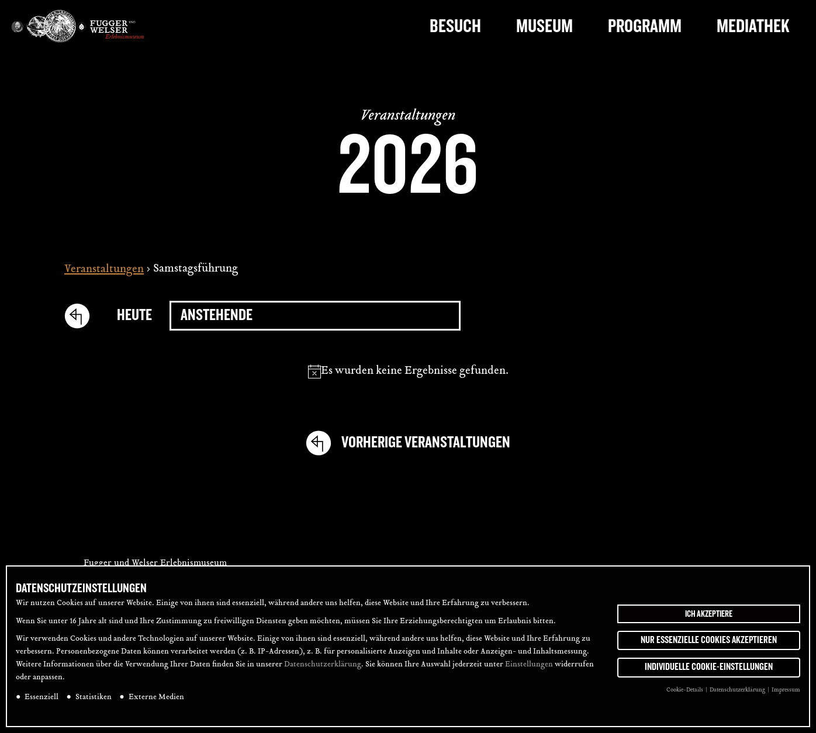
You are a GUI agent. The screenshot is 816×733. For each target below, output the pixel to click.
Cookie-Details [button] (685, 690)
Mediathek (753, 26)
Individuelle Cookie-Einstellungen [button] (709, 667)
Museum (544, 26)
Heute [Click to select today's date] (134, 315)
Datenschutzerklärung (322, 664)
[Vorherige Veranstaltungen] (81, 316)
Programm (645, 26)
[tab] (791, 294)
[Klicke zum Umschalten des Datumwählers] (315, 316)
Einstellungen (529, 664)
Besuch (455, 26)
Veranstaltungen (104, 269)
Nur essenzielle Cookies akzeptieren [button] (709, 640)
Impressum (786, 690)
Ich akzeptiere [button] (708, 614)
